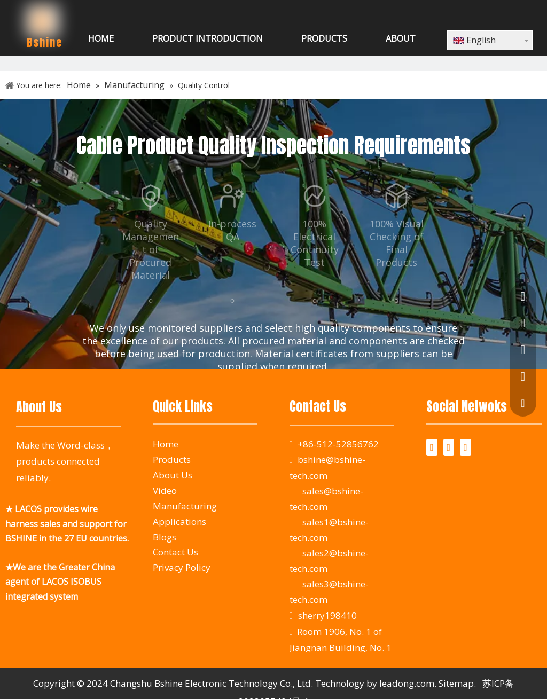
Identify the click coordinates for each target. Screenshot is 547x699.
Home (165, 444)
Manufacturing (185, 506)
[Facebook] (431, 447)
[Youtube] (465, 447)
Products (172, 459)
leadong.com (406, 683)
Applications (179, 521)
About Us (172, 475)
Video (165, 490)
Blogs (164, 537)
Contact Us (175, 552)
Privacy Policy (181, 567)
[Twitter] (449, 447)
